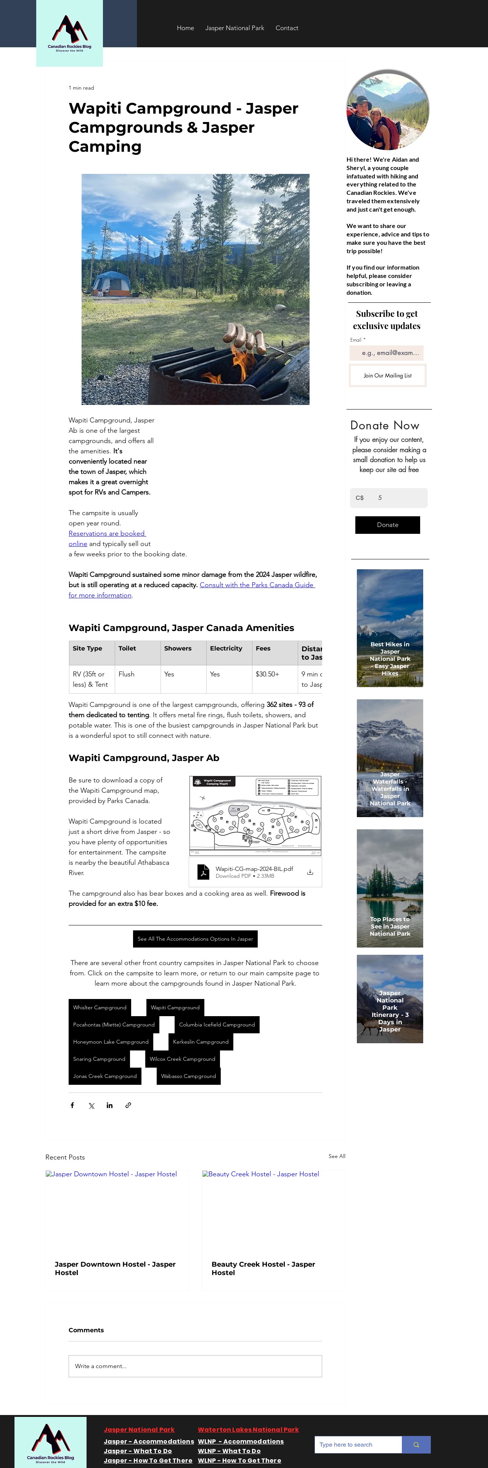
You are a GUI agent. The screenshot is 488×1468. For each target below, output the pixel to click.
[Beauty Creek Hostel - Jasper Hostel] (273, 1211)
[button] (235, 28)
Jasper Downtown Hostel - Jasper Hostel (115, 1268)
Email (355, 339)
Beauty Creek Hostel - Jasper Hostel (263, 1268)
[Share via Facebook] (72, 1105)
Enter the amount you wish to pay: (383, 478)
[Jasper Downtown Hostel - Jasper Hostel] (117, 1211)
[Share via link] (128, 1105)
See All (337, 1156)
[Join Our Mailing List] (388, 375)
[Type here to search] (352, 1444)
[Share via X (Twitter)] (91, 1105)
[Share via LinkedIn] (109, 1105)
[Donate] (387, 525)
